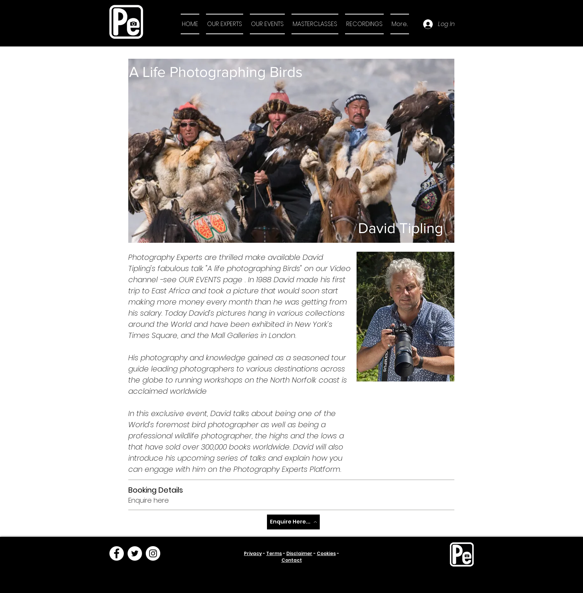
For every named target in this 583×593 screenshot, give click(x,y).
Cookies (326, 553)
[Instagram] (153, 553)
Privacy (253, 553)
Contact (291, 560)
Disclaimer (299, 553)
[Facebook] (116, 553)
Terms (274, 553)
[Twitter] (135, 553)
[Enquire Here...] (293, 522)
